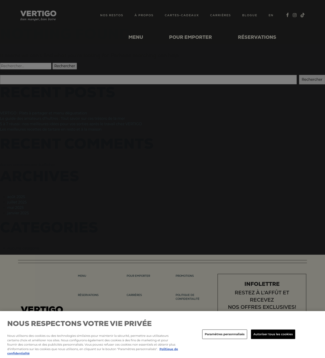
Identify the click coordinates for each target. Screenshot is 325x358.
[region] (162, 334)
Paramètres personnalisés (224, 334)
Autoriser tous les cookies (273, 334)
